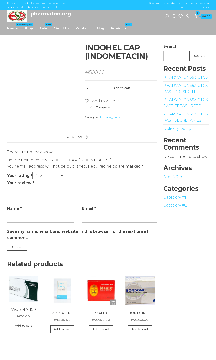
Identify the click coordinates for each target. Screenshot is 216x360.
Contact (83, 28)
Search (170, 46)
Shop (28, 28)
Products (120, 26)
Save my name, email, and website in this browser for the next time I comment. (77, 234)
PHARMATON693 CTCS (185, 77)
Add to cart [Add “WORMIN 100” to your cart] (23, 326)
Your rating (19, 175)
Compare (103, 107)
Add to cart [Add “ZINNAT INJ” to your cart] (62, 329)
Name (14, 208)
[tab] (82, 137)
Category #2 (175, 205)
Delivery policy (177, 128)
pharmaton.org (51, 14)
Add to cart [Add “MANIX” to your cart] (100, 329)
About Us (61, 28)
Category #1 (174, 197)
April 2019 (172, 176)
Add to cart (121, 88)
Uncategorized (111, 117)
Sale (45, 26)
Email (89, 208)
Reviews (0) (78, 137)
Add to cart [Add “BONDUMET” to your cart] (139, 329)
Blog (100, 28)
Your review (20, 183)
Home (14, 26)
